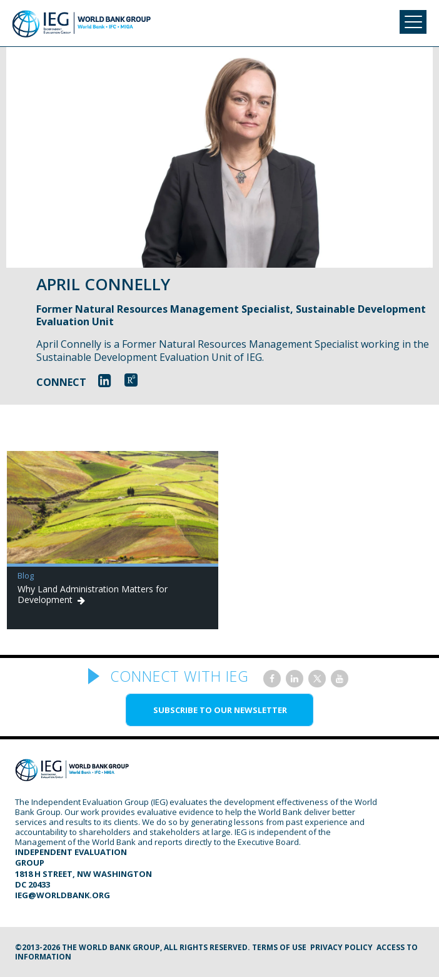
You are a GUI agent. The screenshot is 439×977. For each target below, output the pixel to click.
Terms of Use (279, 947)
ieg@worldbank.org (62, 895)
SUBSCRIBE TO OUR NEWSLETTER (220, 710)
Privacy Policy (341, 947)
